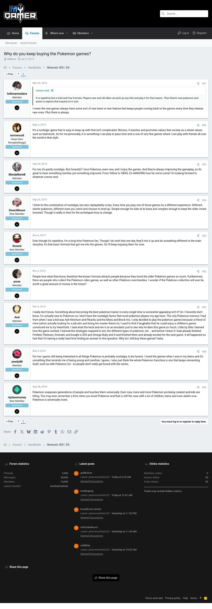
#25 (204, 235)
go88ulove (86, 472)
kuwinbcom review (90, 509)
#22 (204, 125)
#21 (204, 83)
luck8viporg (86, 490)
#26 (204, 271)
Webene (11, 59)
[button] (66, 33)
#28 (204, 351)
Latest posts (87, 463)
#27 (204, 307)
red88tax (85, 545)
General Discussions (91, 481)
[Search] (184, 13)
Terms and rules (154, 598)
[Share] (197, 83)
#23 (204, 164)
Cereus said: (43, 90)
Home (193, 598)
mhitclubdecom (89, 527)
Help (185, 598)
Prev (10, 74)
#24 (204, 200)
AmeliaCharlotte (59, 486)
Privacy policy (172, 598)
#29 (204, 387)
